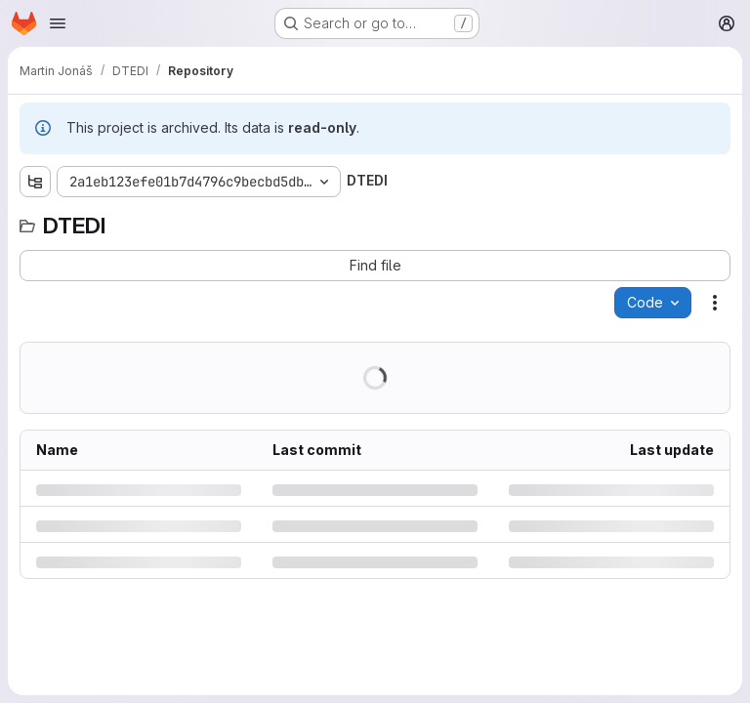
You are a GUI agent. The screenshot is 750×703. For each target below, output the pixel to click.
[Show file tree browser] (35, 181)
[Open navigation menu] (57, 23)
